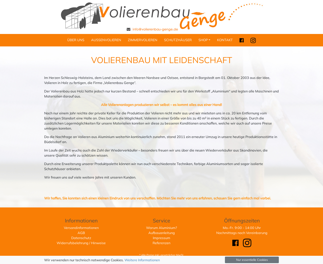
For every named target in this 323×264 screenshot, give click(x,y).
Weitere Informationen (142, 260)
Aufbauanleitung (161, 233)
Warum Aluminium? (161, 228)
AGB (81, 233)
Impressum (161, 238)
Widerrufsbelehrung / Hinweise (81, 243)
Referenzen (161, 243)
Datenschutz (81, 238)
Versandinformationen (81, 228)
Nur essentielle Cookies (252, 260)
